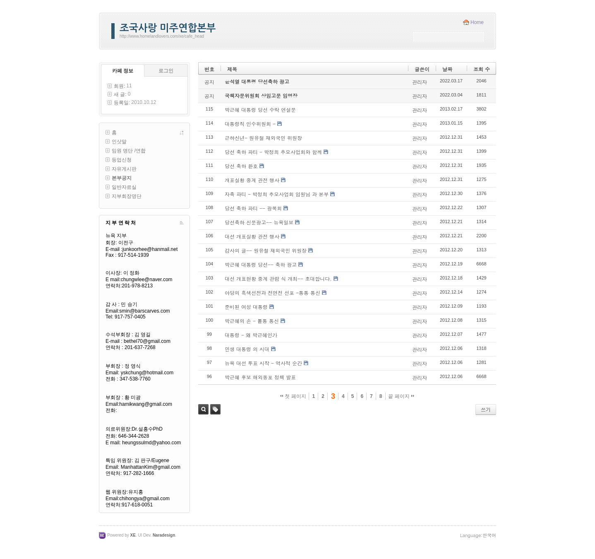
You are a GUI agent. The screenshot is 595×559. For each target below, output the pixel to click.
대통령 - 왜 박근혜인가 (251, 334)
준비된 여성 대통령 (246, 306)
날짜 (447, 68)
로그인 (165, 71)
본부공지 (122, 178)
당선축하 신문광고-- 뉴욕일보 (259, 222)
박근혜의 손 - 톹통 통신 (252, 320)
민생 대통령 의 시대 (247, 348)
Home (477, 22)
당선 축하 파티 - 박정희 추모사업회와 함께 (273, 151)
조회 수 (481, 68)
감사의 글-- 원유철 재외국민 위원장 (266, 250)
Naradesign (164, 535)
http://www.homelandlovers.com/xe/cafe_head (162, 36)
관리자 (419, 81)
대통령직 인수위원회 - (250, 123)
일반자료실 (124, 187)
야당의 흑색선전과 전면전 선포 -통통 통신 (272, 292)
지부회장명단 (127, 196)
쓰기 (486, 409)
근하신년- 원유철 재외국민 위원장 (263, 137)
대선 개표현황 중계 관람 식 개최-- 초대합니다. (278, 278)
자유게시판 (124, 169)
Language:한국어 (478, 535)
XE (133, 535)
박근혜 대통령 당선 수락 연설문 (260, 109)
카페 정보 (122, 71)
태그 (215, 409)
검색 (203, 409)
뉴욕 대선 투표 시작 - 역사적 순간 (263, 362)
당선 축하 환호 (241, 165)
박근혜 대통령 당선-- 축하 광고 (261, 264)
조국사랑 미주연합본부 (168, 28)
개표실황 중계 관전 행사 (252, 179)
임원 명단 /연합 (129, 151)
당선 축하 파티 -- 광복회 (253, 208)
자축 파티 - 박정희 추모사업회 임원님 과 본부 (277, 194)
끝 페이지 (401, 396)
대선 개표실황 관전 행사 (252, 236)
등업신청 (122, 160)
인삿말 (119, 142)
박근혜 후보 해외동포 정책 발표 (260, 377)
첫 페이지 (293, 396)
